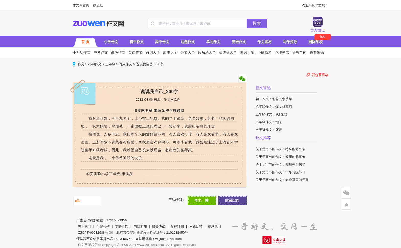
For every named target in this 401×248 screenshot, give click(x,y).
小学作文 (111, 42)
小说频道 (264, 52)
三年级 (110, 64)
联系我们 (214, 226)
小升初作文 (82, 52)
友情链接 (121, 226)
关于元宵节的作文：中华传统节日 (280, 172)
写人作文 (125, 64)
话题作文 (188, 42)
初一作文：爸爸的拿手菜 (273, 99)
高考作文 (118, 52)
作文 (81, 64)
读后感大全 (207, 52)
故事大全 (170, 52)
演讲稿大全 (228, 52)
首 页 (85, 42)
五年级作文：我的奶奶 (272, 114)
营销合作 (103, 226)
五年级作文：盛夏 (268, 130)
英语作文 (239, 42)
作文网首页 (81, 5)
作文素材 (264, 42)
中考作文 (101, 52)
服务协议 (158, 226)
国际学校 (315, 42)
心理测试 (282, 52)
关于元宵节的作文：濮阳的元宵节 (280, 157)
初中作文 (136, 42)
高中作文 (162, 42)
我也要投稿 (320, 75)
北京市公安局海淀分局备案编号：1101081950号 (152, 232)
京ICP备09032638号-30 (95, 232)
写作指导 (290, 42)
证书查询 (299, 52)
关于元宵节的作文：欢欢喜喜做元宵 (282, 180)
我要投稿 (316, 52)
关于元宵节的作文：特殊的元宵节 (280, 149)
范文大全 (188, 52)
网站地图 (140, 226)
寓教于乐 (247, 52)
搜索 (257, 23)
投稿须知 (177, 226)
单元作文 (213, 42)
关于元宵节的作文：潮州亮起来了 (280, 164)
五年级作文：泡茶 (268, 122)
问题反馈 (196, 226)
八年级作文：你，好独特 (273, 107)
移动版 (98, 5)
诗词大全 (153, 52)
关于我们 (84, 226)
